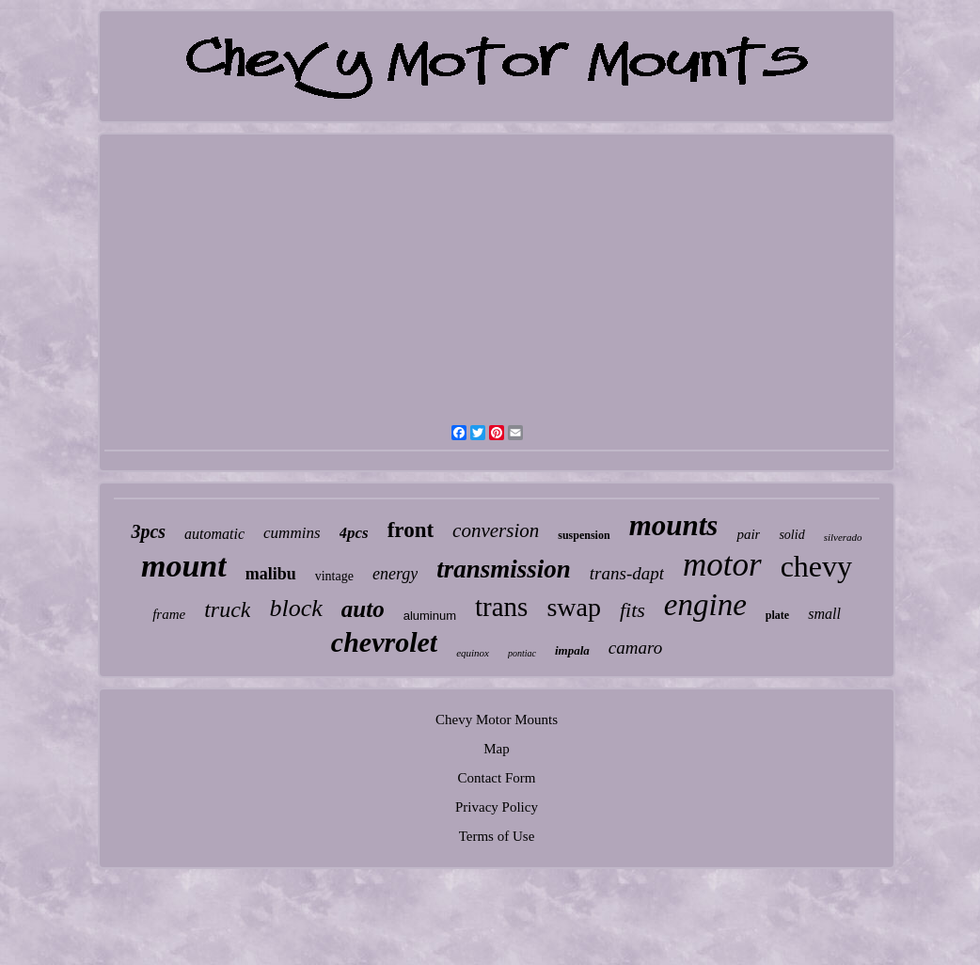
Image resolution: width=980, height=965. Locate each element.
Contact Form (497, 777)
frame (168, 614)
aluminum (429, 616)
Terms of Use (497, 836)
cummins (291, 533)
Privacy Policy (496, 807)
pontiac (522, 653)
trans (501, 607)
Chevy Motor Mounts (496, 719)
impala (572, 650)
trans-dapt (627, 573)
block (295, 608)
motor (722, 564)
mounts (674, 525)
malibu (270, 573)
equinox (472, 652)
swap (573, 607)
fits (632, 610)
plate (777, 615)
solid (791, 535)
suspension (583, 535)
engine (705, 605)
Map (496, 748)
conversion (495, 530)
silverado (843, 537)
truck (227, 609)
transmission (503, 569)
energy (395, 573)
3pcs (148, 531)
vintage (334, 576)
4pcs (354, 533)
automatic (214, 534)
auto (363, 609)
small (824, 614)
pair (748, 534)
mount (184, 565)
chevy (816, 566)
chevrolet (384, 641)
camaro (635, 647)
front (410, 530)
